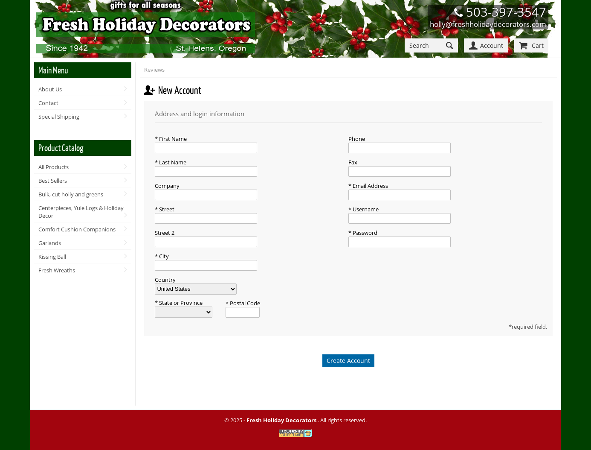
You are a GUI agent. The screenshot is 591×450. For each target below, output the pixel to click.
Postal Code (244, 303)
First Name (172, 139)
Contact (48, 103)
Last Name (172, 162)
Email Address (369, 186)
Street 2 (164, 233)
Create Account (348, 360)
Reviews (154, 69)
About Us (50, 89)
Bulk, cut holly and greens (70, 194)
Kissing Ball (52, 256)
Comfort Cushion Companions (77, 229)
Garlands (49, 243)
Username (365, 209)
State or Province (180, 303)
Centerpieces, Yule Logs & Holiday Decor (81, 211)
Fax (352, 162)
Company (167, 186)
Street (166, 209)
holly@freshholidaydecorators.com (488, 24)
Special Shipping (58, 116)
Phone (356, 139)
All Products (53, 167)
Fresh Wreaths (56, 270)
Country (165, 279)
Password (364, 233)
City (163, 256)
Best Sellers (52, 180)
